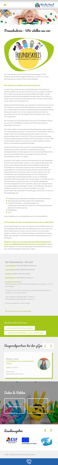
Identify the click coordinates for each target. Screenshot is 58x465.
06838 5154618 (12, 373)
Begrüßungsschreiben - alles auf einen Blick (25, 333)
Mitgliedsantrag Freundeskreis (20, 328)
